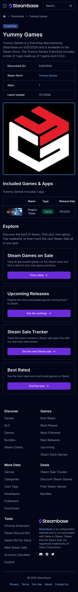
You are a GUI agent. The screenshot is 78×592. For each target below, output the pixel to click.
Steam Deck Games (53, 454)
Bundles (9, 440)
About (48, 584)
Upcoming (47, 447)
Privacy (14, 584)
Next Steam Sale (15, 547)
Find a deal (39, 275)
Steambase (46, 529)
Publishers (11, 501)
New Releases (50, 440)
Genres (9, 472)
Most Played (48, 425)
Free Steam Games (53, 486)
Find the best (39, 385)
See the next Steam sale (39, 351)
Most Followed (50, 433)
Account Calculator (17, 555)
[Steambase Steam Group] (47, 554)
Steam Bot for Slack (17, 540)
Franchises (17, 16)
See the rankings (39, 313)
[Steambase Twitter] (52, 554)
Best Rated (47, 418)
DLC (7, 425)
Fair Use (37, 584)
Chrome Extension (16, 526)
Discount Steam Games (56, 479)
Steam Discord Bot (17, 533)
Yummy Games (38, 16)
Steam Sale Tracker (53, 472)
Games (9, 418)
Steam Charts (13, 447)
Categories (11, 479)
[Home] (4, 16)
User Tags (11, 486)
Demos (9, 433)
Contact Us (61, 584)
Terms (25, 584)
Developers (12, 494)
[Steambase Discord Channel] (41, 554)
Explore (9, 562)
